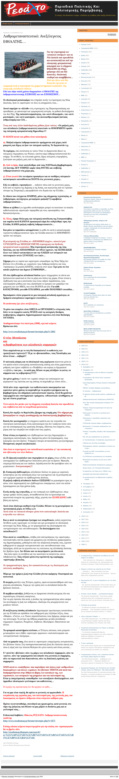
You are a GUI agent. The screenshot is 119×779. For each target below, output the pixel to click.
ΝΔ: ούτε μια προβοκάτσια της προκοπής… (97, 437)
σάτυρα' (83, 186)
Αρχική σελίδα (37, 756)
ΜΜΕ (82, 95)
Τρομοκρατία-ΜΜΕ (87, 48)
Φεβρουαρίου (87, 509)
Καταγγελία (84, 128)
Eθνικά (83, 135)
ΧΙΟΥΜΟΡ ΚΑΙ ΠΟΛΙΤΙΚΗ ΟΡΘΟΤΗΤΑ (95, 474)
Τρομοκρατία (85, 132)
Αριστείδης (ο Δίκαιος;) (91, 311)
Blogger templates (8, 776)
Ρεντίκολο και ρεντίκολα (88, 605)
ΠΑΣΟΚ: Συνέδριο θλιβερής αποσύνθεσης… (97, 388)
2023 (83, 352)
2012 (83, 535)
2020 (83, 361)
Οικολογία (84, 106)
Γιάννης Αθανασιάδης (91, 236)
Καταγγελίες (85, 121)
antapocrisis (88, 207)
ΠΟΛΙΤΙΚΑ (84, 150)
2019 (83, 364)
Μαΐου (85, 499)
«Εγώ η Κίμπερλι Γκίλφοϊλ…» (90, 616)
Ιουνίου (85, 496)
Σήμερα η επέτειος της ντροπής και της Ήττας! (96, 569)
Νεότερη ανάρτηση (9, 756)
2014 (83, 529)
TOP (116, 776)
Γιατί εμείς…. (87, 269)
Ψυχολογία (84, 114)
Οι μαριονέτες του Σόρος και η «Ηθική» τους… (98, 471)
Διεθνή (83, 55)
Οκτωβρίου (87, 484)
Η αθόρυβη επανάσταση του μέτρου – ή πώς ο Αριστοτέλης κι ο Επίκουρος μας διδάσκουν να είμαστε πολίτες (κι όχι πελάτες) (98, 239)
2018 (83, 516)
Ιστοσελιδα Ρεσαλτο (22, 23)
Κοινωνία (84, 81)
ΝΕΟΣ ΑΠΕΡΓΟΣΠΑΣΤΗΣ (92, 329)
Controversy (88, 275)
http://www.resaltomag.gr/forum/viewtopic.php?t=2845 (29, 331)
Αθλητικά (84, 84)
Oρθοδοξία (84, 153)
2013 (83, 532)
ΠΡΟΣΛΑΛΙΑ (88, 283)
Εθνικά (83, 59)
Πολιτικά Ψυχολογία (87, 161)
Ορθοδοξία (84, 70)
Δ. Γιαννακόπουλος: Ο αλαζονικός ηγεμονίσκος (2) (99, 440)
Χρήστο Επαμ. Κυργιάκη (92, 267)
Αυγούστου (87, 490)
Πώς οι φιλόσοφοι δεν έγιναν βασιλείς (95, 277)
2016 (83, 522)
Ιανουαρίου (87, 512)
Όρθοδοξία (84, 168)
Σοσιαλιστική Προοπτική (92, 197)
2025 (83, 346)
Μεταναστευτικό (86, 77)
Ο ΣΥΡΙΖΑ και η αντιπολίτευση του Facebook (97, 456)
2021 (83, 358)
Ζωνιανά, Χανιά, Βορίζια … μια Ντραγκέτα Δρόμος (97, 594)
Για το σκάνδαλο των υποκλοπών (94, 305)
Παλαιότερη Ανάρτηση (67, 756)
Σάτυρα (83, 92)
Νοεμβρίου (86, 370)
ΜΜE (82, 157)
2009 (83, 544)
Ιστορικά (83, 179)
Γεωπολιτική (85, 88)
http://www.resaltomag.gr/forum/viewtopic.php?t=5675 (29, 721)
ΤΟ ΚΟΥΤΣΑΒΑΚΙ (89, 293)
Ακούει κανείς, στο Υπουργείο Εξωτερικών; (96, 468)
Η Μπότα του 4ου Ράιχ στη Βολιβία (94, 443)
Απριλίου (86, 502)
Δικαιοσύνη (84, 146)
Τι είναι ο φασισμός (87, 643)
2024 (83, 349)
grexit (86, 303)
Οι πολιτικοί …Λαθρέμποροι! (92, 391)
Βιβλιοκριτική (85, 172)
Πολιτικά (83, 44)
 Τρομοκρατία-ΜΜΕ (87, 143)
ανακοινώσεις (85, 110)
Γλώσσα (83, 175)
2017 (83, 519)
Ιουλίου (85, 493)
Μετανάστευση (85, 183)
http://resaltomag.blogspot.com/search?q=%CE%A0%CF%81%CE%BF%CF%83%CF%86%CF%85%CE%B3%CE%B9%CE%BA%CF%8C (38, 735)
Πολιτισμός (84, 52)
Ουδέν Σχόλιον (89, 321)
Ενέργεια (84, 103)
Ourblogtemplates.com (31, 776)
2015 (83, 525)
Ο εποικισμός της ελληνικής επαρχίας (95, 249)
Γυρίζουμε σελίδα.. (89, 323)
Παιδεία (83, 73)
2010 (83, 541)
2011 (83, 538)
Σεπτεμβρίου (87, 487)
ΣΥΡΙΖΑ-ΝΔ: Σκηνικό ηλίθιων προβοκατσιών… (98, 423)
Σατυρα (83, 164)
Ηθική (83, 139)
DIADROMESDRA (90, 247)
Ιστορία (83, 63)
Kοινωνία (84, 124)
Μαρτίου (86, 506)
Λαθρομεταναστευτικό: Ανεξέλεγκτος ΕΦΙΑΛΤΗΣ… (99, 399)
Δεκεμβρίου (87, 367)
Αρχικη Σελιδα (7, 23)
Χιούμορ (83, 66)
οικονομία (84, 99)
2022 (83, 355)
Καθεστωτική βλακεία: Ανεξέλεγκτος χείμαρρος (98, 465)
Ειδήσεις (84, 117)
